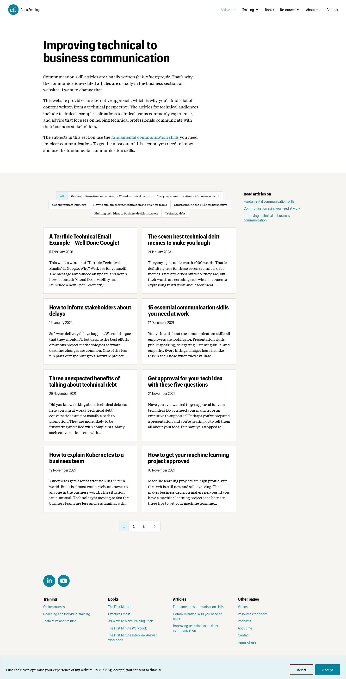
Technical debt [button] (175, 213)
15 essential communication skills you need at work (188, 310)
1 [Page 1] (124, 526)
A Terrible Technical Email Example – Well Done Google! (84, 239)
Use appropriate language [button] (69, 204)
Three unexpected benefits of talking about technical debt (84, 381)
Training (248, 10)
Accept (327, 669)
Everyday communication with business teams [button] (188, 196)
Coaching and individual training (66, 614)
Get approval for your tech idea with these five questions (185, 381)
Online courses (54, 606)
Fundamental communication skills (269, 201)
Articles (226, 10)
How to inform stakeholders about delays (90, 310)
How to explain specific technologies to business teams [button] (130, 204)
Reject (301, 669)
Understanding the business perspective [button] (200, 204)
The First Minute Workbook (127, 628)
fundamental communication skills (145, 137)
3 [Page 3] (144, 526)
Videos (242, 606)
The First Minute (119, 606)
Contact (332, 10)
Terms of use (247, 642)
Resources (287, 10)
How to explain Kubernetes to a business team (86, 457)
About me (313, 10)
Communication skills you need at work (272, 208)
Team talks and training (60, 621)
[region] (173, 668)
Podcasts (244, 621)
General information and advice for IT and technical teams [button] (110, 196)
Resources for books (252, 614)
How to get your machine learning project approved (188, 457)
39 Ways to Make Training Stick (130, 621)
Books (269, 10)
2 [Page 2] (134, 526)
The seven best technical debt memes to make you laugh (183, 239)
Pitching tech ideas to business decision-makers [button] (126, 213)
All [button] (62, 196)
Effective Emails (119, 614)
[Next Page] (155, 526)
